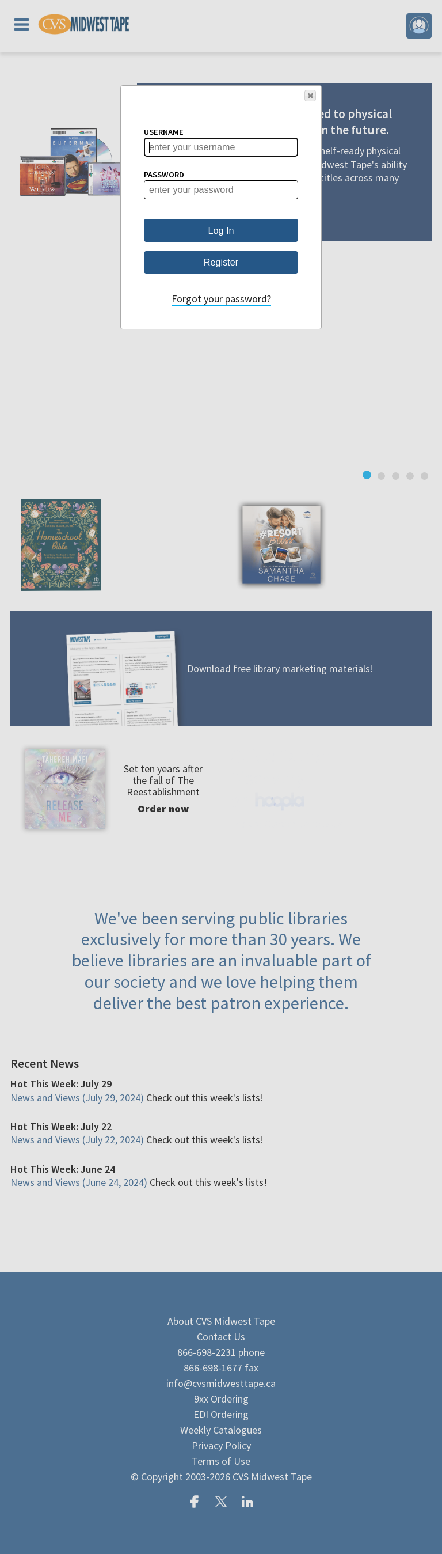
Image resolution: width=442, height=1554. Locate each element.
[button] (310, 95)
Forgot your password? (221, 298)
